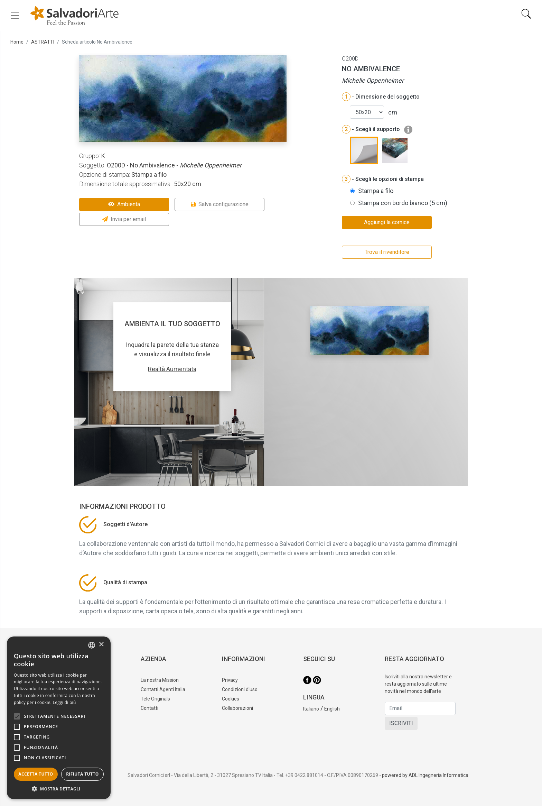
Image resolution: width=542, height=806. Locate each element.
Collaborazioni (237, 708)
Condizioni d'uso (240, 689)
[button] (59, 788)
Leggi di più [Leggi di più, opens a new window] (64, 702)
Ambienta (124, 204)
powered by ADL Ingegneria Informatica (425, 775)
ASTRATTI (42, 42)
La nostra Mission (160, 680)
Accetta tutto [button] (35, 774)
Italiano (311, 709)
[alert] (59, 717)
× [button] (101, 644)
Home (17, 42)
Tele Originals (155, 699)
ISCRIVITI (401, 723)
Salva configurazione (220, 204)
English (332, 709)
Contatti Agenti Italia (163, 689)
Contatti (149, 708)
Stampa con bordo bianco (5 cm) (402, 203)
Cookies (230, 699)
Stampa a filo (375, 190)
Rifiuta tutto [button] (82, 774)
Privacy (230, 680)
